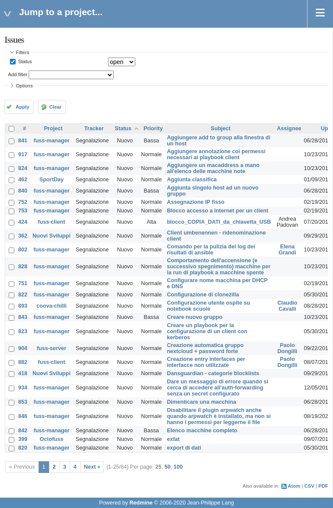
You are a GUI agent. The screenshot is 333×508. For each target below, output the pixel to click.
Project (53, 128)
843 (22, 317)
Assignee (289, 128)
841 (22, 141)
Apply (22, 106)
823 (22, 331)
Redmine (140, 503)
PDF (323, 486)
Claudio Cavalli (287, 306)
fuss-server (51, 348)
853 (22, 402)
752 (22, 202)
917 (22, 154)
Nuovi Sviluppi (51, 236)
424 (22, 222)
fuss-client (51, 222)
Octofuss (51, 439)
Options (24, 85)
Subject (221, 128)
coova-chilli (51, 306)
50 (167, 467)
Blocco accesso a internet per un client (217, 211)
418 (22, 373)
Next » (92, 467)
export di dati (184, 448)
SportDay (51, 180)
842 (22, 431)
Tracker (94, 128)
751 (22, 283)
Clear (55, 106)
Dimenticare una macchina (201, 402)
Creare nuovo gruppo (194, 317)
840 (22, 191)
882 (22, 362)
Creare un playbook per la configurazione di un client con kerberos (207, 331)
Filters (22, 52)
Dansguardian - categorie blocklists (213, 373)
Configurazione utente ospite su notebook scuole (208, 306)
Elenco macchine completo (202, 431)
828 (22, 267)
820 (22, 448)
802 (22, 250)
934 (22, 388)
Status (24, 61)
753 (22, 211)
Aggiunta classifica (192, 180)
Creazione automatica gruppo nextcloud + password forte (205, 348)
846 (22, 416)
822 (22, 295)
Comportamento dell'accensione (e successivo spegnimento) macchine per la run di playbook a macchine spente (219, 266)
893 (22, 306)
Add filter (18, 74)
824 (22, 168)
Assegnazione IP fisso (196, 202)
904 (22, 348)
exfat (173, 439)
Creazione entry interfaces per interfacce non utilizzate (206, 362)
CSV (309, 486)
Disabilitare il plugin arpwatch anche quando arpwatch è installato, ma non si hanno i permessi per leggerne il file (219, 416)
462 (22, 180)
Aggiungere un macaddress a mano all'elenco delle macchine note (213, 168)
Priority (153, 128)
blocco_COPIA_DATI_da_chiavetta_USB (219, 222)
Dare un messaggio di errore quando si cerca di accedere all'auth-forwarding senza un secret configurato (217, 388)
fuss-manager (51, 141)
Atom (294, 486)
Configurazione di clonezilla (203, 295)
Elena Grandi (287, 250)
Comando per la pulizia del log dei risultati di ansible (211, 250)
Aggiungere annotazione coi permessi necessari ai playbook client (216, 154)
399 (22, 439)
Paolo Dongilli (287, 348)
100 (178, 467)
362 (22, 236)
